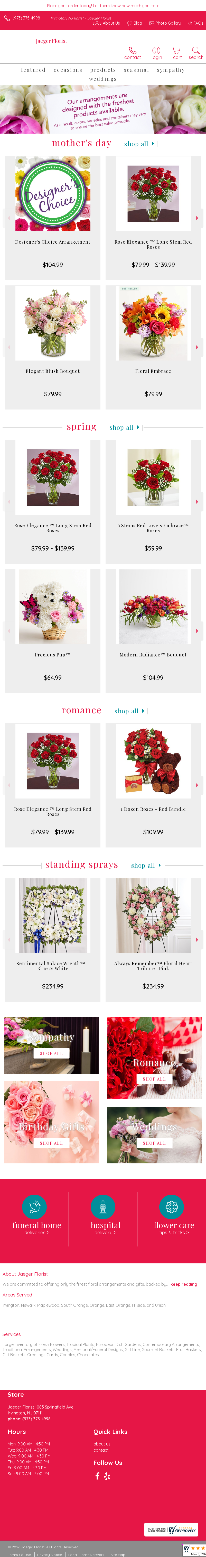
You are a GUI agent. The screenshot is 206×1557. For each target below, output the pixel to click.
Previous (8, 218)
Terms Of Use (19, 1554)
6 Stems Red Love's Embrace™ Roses (153, 528)
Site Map (118, 1554)
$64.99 (53, 677)
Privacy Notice (49, 1554)
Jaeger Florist (51, 40)
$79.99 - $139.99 (153, 264)
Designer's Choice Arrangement (52, 242)
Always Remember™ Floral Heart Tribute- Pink (153, 966)
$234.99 (52, 986)
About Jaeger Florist (25, 1274)
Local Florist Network (86, 1554)
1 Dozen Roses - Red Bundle (153, 809)
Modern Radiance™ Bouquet (153, 655)
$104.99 (53, 264)
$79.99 (53, 394)
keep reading (184, 1284)
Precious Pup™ (53, 655)
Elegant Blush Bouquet (53, 371)
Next (197, 218)
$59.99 (153, 548)
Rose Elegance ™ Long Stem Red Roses (153, 244)
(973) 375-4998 (26, 18)
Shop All (136, 143)
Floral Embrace (153, 371)
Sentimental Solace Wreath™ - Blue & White (52, 966)
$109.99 (153, 832)
